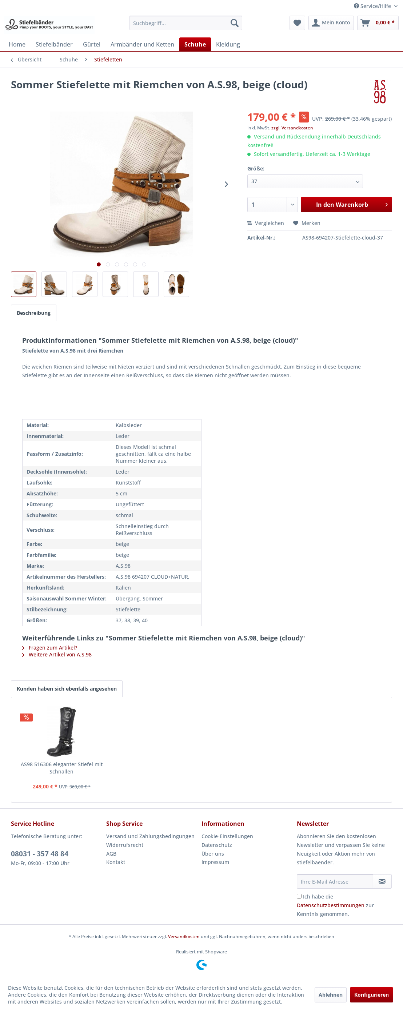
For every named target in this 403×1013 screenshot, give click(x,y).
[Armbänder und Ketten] (142, 44)
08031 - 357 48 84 (39, 854)
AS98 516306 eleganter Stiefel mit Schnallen (62, 768)
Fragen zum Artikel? (49, 647)
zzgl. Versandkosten (292, 128)
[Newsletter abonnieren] (382, 881)
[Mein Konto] (331, 23)
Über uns (213, 853)
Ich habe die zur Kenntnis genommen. (335, 905)
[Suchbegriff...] (185, 23)
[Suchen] (234, 23)
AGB (111, 853)
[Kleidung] (228, 44)
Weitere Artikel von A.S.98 (57, 654)
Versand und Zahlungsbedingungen (150, 836)
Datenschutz (217, 844)
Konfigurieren (371, 994)
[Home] (17, 44)
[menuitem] (185, 23)
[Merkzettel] (297, 23)
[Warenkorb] (378, 23)
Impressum (215, 862)
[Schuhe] (195, 44)
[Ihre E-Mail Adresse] (335, 881)
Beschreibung (34, 312)
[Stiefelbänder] (54, 44)
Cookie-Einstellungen (227, 836)
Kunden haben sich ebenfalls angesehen (67, 688)
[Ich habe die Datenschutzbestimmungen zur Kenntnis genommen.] (299, 896)
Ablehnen (331, 994)
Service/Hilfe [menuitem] (373, 6)
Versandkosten (184, 936)
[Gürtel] (91, 44)
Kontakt (115, 862)
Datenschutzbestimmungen (330, 905)
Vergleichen (265, 223)
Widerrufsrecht (124, 844)
